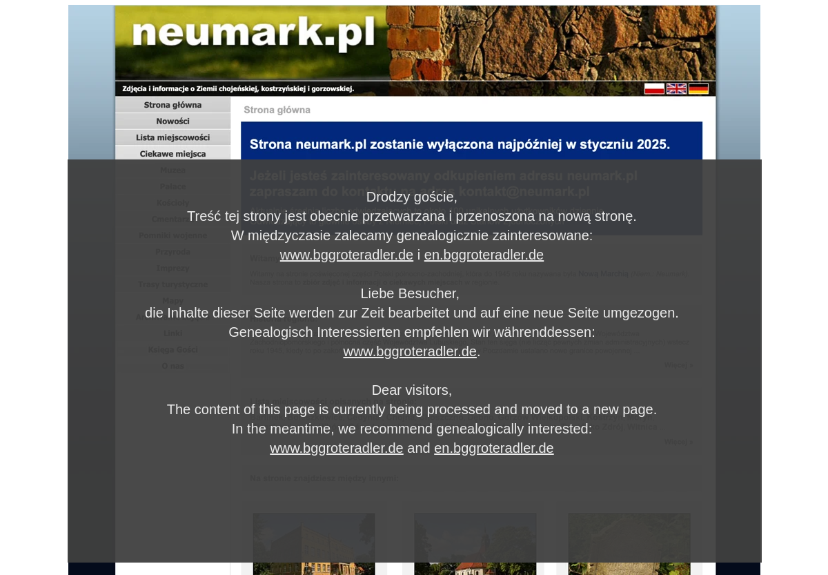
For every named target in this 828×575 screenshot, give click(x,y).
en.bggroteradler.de (484, 254)
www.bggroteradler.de (346, 254)
